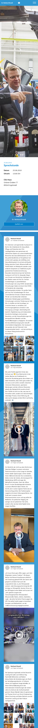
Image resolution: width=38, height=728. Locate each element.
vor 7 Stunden (14, 240)
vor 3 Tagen (14, 462)
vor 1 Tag (13, 367)
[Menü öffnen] (34, 3)
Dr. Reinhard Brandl (19, 220)
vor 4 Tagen (14, 568)
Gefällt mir (19, 224)
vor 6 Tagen (14, 668)
